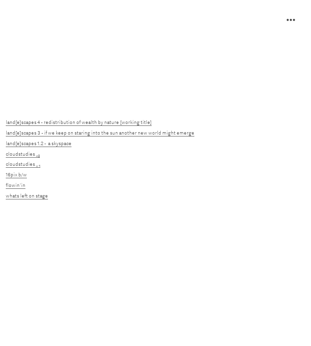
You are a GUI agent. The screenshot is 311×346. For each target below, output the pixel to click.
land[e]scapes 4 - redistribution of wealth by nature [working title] (79, 122)
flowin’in (15, 185)
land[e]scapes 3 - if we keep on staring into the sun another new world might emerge (100, 132)
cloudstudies (23, 154)
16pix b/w (16, 174)
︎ (291, 20)
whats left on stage (27, 195)
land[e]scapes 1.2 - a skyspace (39, 143)
